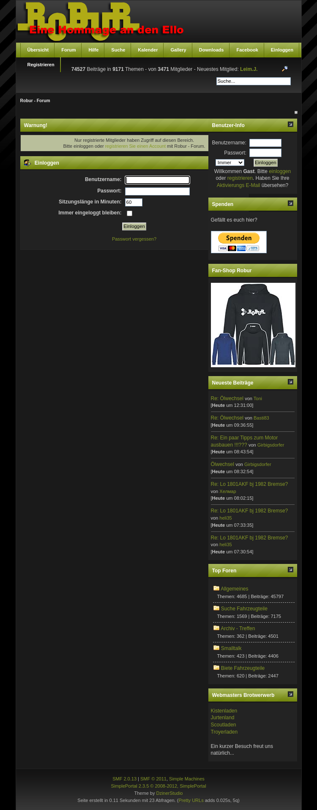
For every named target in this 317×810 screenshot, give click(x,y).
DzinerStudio (169, 793)
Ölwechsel (222, 464)
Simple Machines (187, 778)
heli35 (225, 517)
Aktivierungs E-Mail (238, 185)
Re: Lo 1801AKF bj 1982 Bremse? (249, 484)
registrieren (240, 178)
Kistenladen (224, 711)
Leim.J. (248, 69)
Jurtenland (223, 718)
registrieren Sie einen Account (135, 146)
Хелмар (227, 491)
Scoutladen (223, 725)
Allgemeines (234, 589)
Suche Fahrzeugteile (244, 609)
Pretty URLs (190, 800)
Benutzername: (229, 143)
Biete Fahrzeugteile (243, 668)
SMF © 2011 (153, 778)
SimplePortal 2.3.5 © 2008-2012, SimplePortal (158, 785)
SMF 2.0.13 (124, 778)
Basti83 (261, 417)
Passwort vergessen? (134, 238)
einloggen (280, 171)
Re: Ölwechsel (227, 398)
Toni (258, 398)
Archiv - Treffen (238, 628)
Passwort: (235, 153)
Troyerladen (224, 732)
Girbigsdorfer (270, 444)
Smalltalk (231, 648)
